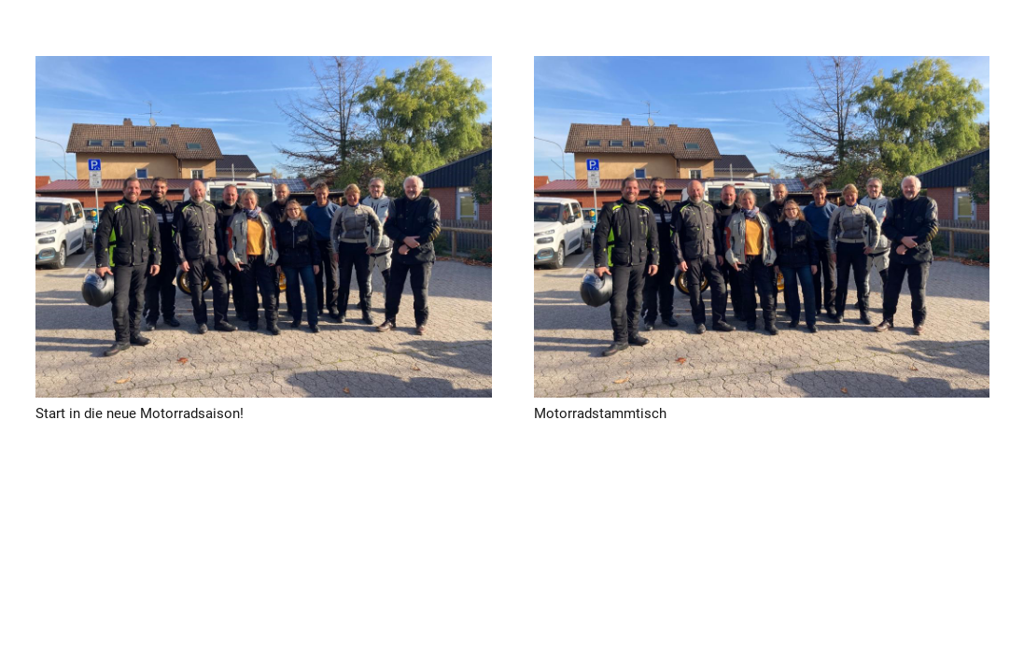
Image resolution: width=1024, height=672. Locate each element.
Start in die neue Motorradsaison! (139, 413)
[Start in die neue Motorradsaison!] (263, 227)
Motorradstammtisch (599, 413)
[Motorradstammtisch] (761, 227)
